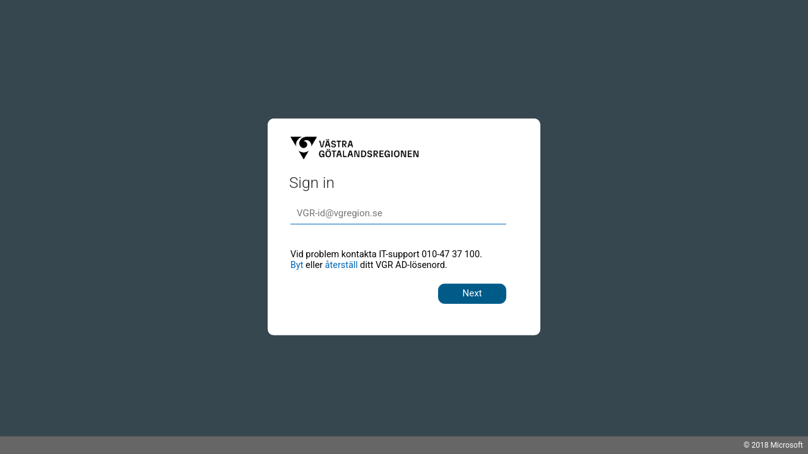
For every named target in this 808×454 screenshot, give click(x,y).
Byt (296, 265)
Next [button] (472, 293)
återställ (341, 265)
